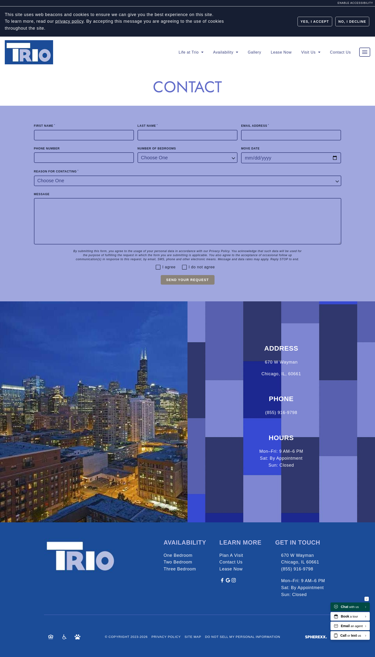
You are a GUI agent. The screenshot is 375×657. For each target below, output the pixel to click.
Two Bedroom (178, 562)
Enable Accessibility (355, 2)
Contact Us (231, 562)
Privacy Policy (219, 251)
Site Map (193, 637)
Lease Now (231, 569)
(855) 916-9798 (297, 569)
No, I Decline (352, 21)
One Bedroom (178, 555)
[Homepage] (29, 43)
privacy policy (69, 21)
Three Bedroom (180, 569)
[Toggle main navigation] (364, 52)
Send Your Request (187, 280)
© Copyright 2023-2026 (126, 637)
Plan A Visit (231, 555)
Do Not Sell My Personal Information (242, 637)
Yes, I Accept (315, 21)
